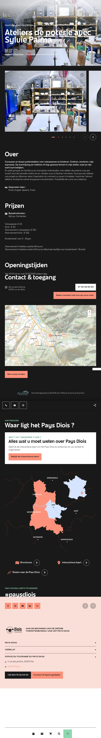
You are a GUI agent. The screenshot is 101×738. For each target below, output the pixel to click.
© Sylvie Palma (82, 75)
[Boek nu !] (50, 733)
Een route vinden (16, 374)
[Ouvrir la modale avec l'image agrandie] (45, 101)
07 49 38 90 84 (86, 287)
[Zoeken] (59, 733)
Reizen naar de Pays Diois (24, 572)
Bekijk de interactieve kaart (25, 457)
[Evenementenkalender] (33, 733)
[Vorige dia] (85, 137)
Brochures (24, 563)
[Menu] (67, 733)
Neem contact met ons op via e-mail (75, 295)
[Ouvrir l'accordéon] (50, 643)
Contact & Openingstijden (46, 675)
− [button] (89, 315)
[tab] (53, 137)
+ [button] (89, 311)
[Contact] (42, 733)
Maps (10, 666)
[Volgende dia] (93, 137)
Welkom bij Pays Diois (14, 54)
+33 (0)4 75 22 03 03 (17, 675)
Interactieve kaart (69, 563)
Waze (17, 666)
